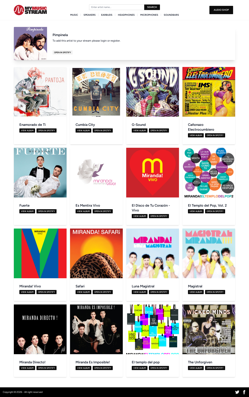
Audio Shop (221, 9)
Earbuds (106, 14)
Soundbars (171, 14)
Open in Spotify (62, 52)
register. (115, 40)
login (104, 40)
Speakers (90, 14)
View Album (27, 130)
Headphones (126, 14)
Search (152, 7)
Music (74, 14)
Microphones (149, 14)
